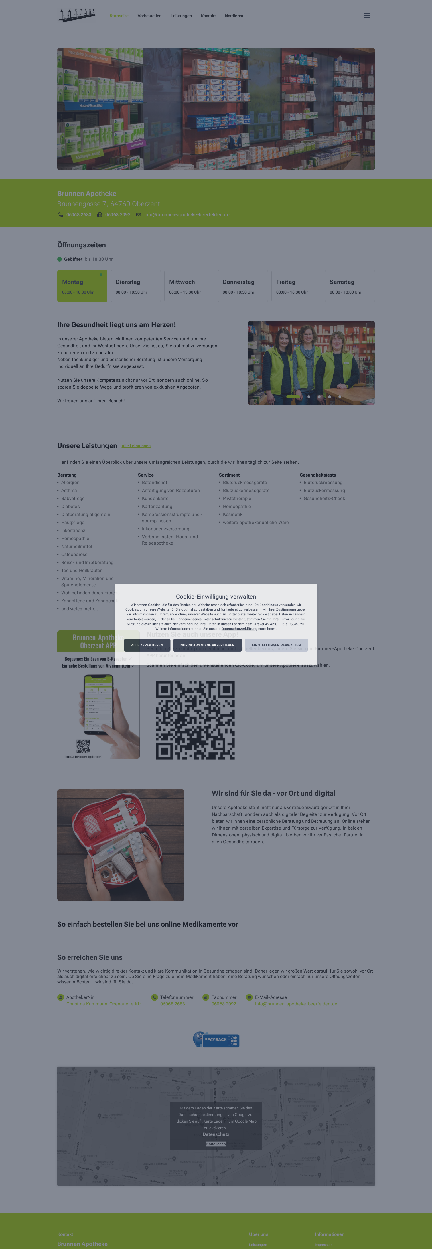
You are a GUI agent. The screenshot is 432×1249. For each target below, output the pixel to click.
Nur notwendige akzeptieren (207, 645)
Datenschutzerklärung (239, 629)
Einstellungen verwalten (276, 645)
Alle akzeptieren (147, 645)
